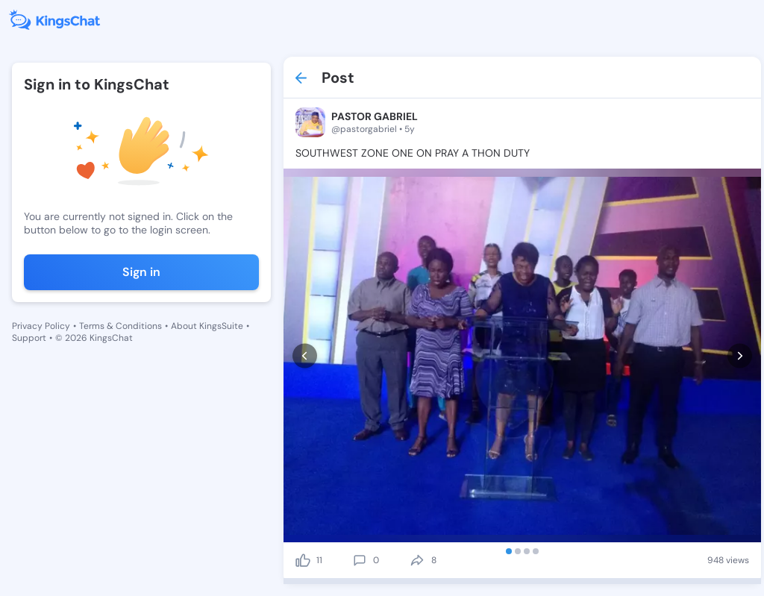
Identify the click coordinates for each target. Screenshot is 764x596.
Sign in (141, 272)
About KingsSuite (207, 326)
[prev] (304, 355)
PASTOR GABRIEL (374, 116)
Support (29, 338)
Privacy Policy (41, 326)
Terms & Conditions (120, 326)
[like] (302, 560)
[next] (739, 355)
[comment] (359, 560)
